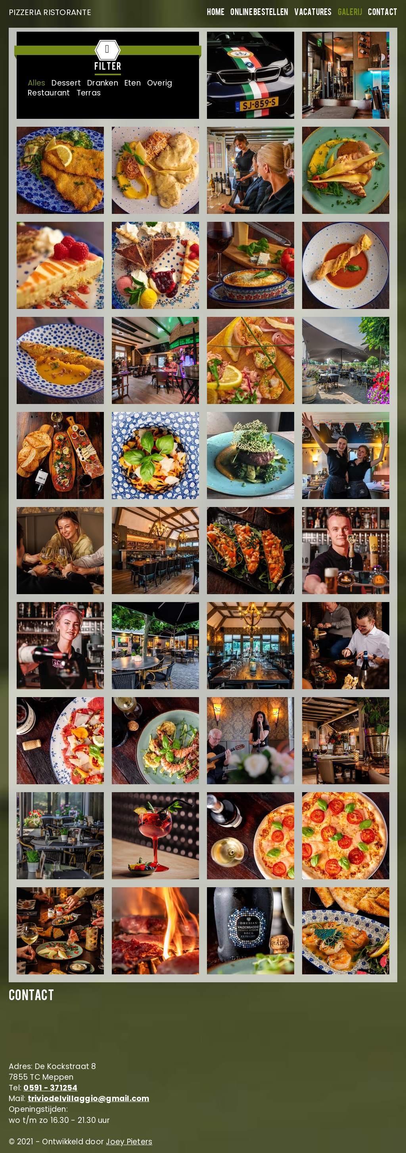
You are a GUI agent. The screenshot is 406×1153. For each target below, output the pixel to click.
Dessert (66, 83)
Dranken (102, 83)
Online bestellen (259, 13)
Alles (36, 83)
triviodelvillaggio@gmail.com (88, 1098)
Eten (132, 83)
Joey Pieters (129, 1141)
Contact (382, 13)
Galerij (350, 13)
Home (215, 13)
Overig (159, 83)
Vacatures (312, 13)
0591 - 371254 (50, 1087)
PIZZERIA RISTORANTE (48, 12)
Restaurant (49, 93)
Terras (89, 93)
